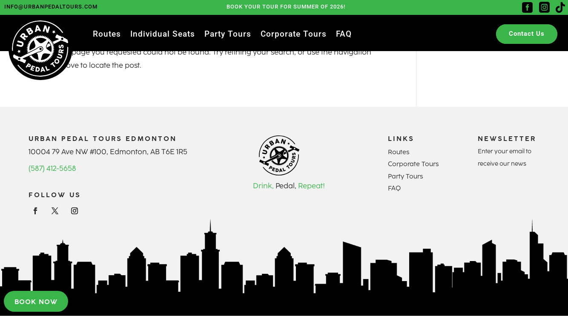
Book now (35, 301)
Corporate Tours (294, 35)
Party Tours (227, 35)
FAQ (344, 35)
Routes (107, 35)
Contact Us (527, 33)
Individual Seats (162, 35)
